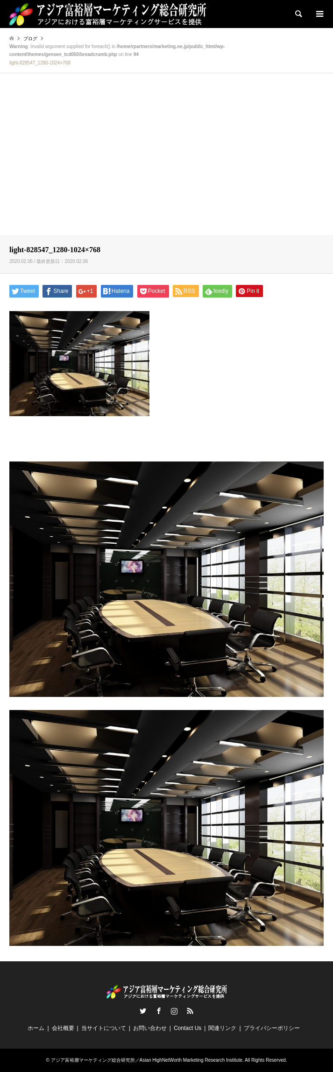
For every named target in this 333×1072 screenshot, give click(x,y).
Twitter (143, 1011)
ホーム (36, 1028)
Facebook (159, 1011)
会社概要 (63, 1028)
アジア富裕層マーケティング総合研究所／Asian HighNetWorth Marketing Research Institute (146, 1060)
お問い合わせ (150, 1028)
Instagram (174, 1011)
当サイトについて (103, 1028)
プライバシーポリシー (272, 1028)
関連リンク (222, 1028)
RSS (190, 1011)
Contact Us (187, 1028)
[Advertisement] (166, 162)
